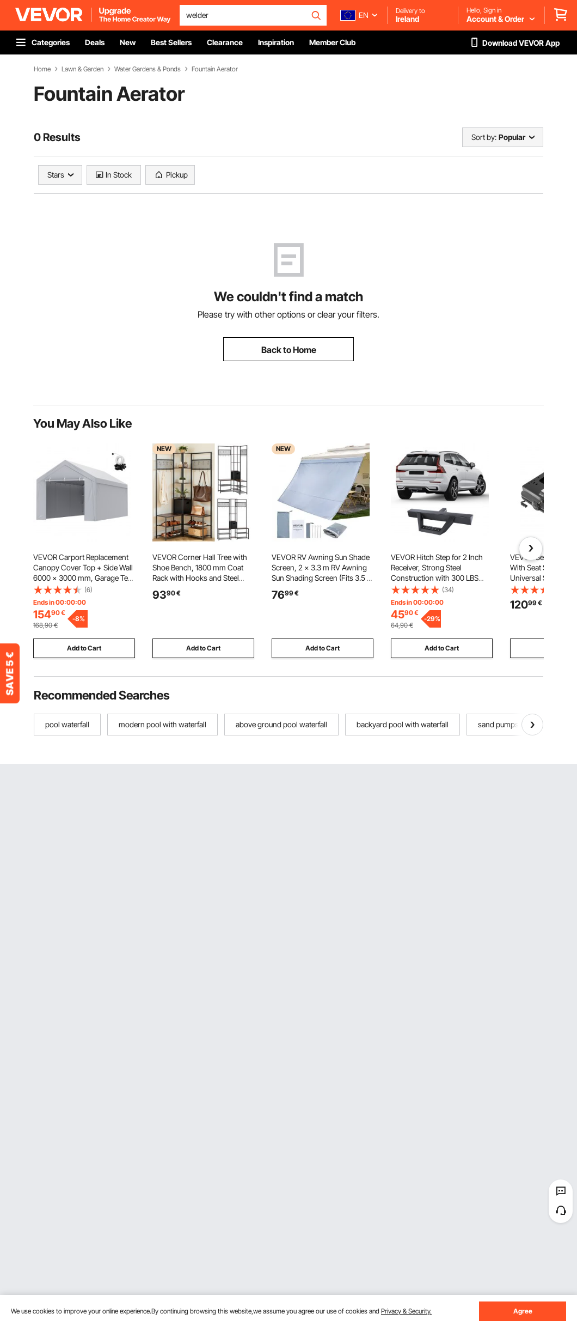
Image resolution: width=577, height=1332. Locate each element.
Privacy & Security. (406, 1311)
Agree (522, 1311)
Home (42, 69)
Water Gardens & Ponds (147, 69)
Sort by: (483, 137)
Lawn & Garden (82, 69)
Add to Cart (84, 648)
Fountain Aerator (215, 69)
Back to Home (288, 349)
